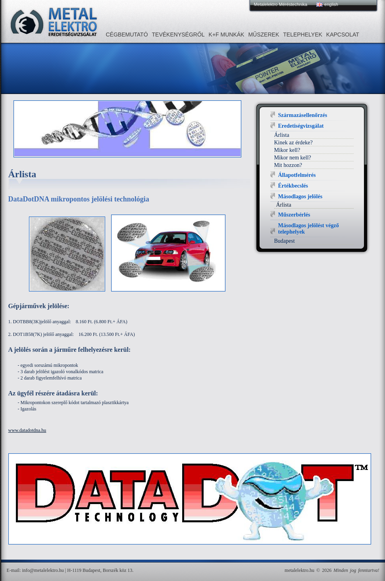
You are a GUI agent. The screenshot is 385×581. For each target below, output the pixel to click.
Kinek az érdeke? (293, 143)
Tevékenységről (178, 34)
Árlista (281, 135)
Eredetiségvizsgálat (301, 126)
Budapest (284, 241)
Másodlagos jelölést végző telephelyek (308, 228)
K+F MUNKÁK (226, 34)
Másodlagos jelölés (300, 196)
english (331, 4)
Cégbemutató (127, 34)
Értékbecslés (293, 186)
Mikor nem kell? (292, 158)
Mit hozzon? (288, 165)
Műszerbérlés (294, 215)
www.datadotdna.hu (27, 430)
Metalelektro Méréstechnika (281, 4)
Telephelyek (302, 34)
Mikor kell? (287, 150)
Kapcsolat (342, 34)
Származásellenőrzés (302, 115)
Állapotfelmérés (297, 175)
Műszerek (263, 34)
